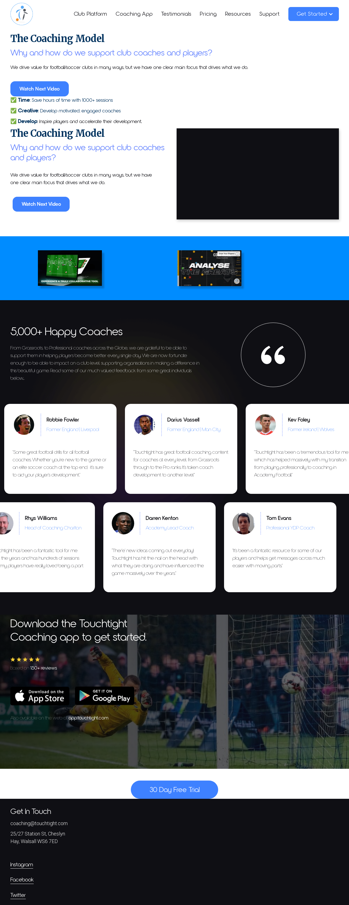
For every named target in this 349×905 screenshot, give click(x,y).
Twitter (18, 895)
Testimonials (176, 14)
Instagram (21, 864)
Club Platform (91, 14)
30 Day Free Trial (175, 790)
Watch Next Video (39, 88)
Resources (238, 14)
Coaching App (134, 14)
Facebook (22, 880)
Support (269, 14)
